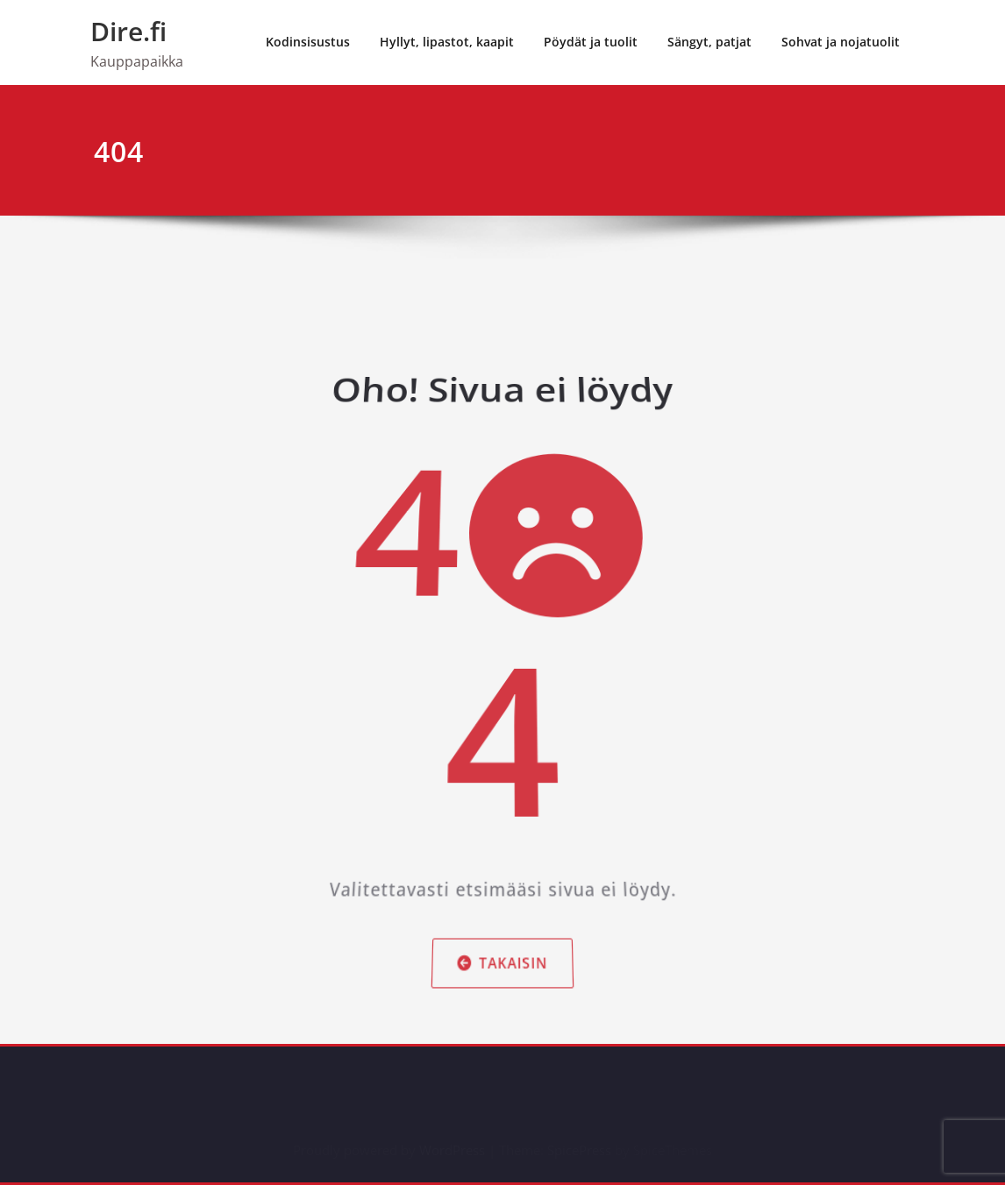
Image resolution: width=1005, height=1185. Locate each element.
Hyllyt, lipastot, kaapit (447, 41)
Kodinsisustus (308, 41)
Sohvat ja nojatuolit (840, 41)
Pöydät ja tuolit (591, 41)
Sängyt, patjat (709, 41)
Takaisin (502, 912)
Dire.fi (128, 31)
